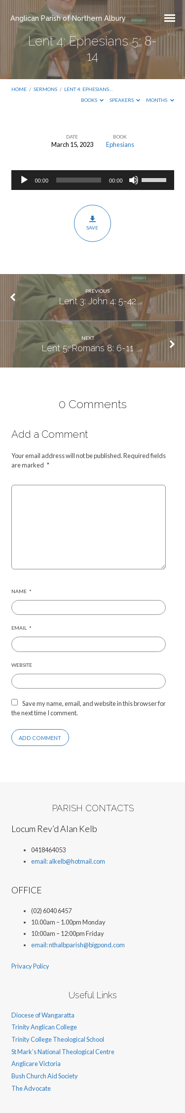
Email (21, 628)
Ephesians (120, 144)
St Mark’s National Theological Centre (62, 1052)
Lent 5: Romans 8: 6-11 (87, 348)
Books (92, 100)
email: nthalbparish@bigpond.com (78, 945)
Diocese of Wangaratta (42, 1015)
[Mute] (134, 180)
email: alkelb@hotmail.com (68, 861)
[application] (92, 180)
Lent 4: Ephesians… (88, 89)
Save (92, 223)
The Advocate (31, 1088)
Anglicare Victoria (36, 1063)
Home (19, 89)
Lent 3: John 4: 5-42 (97, 301)
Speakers (125, 100)
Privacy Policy (30, 966)
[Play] (24, 180)
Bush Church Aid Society (44, 1076)
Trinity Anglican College (44, 1027)
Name (21, 591)
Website (21, 665)
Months (160, 100)
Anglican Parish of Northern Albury (68, 18)
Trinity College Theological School (57, 1039)
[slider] (78, 180)
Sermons (45, 89)
